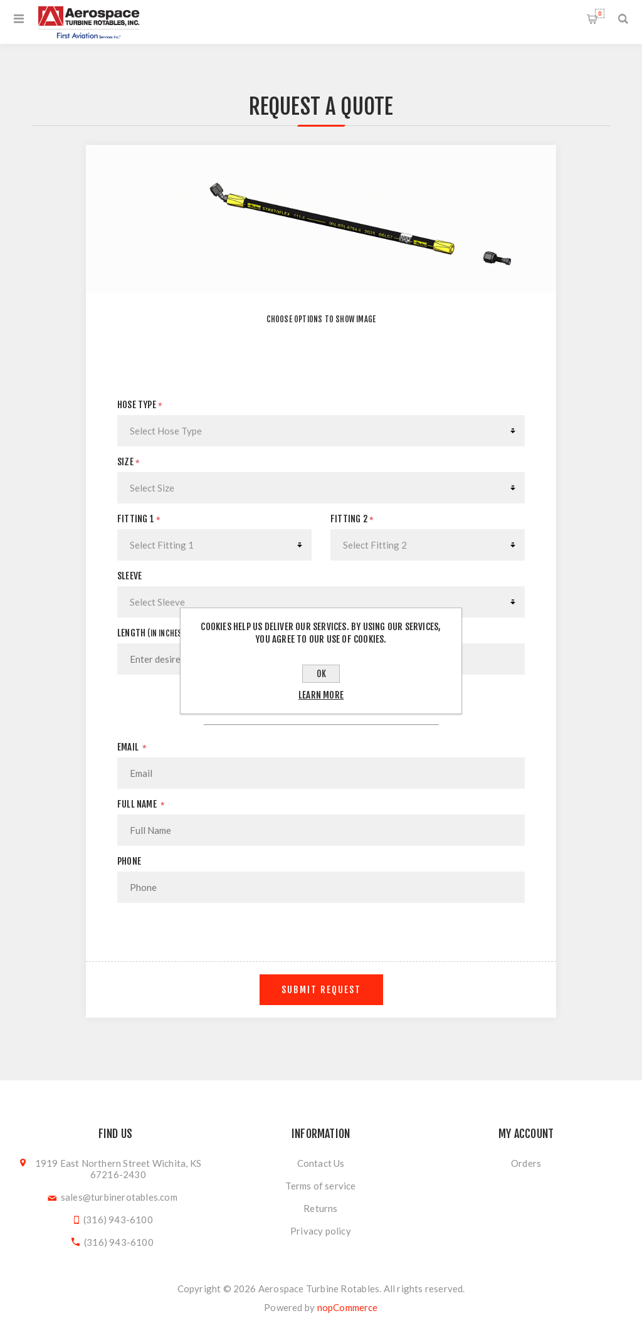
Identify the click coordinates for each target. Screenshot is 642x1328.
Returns (320, 1208)
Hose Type (139, 405)
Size (128, 462)
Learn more (321, 695)
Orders (526, 1163)
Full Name (141, 804)
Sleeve (129, 576)
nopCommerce (347, 1307)
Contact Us (321, 1163)
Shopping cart (599, 13)
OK (321, 673)
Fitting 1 (138, 519)
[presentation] (321, 936)
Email (132, 747)
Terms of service (320, 1185)
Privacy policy (320, 1230)
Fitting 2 (352, 519)
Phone (129, 861)
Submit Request (321, 990)
